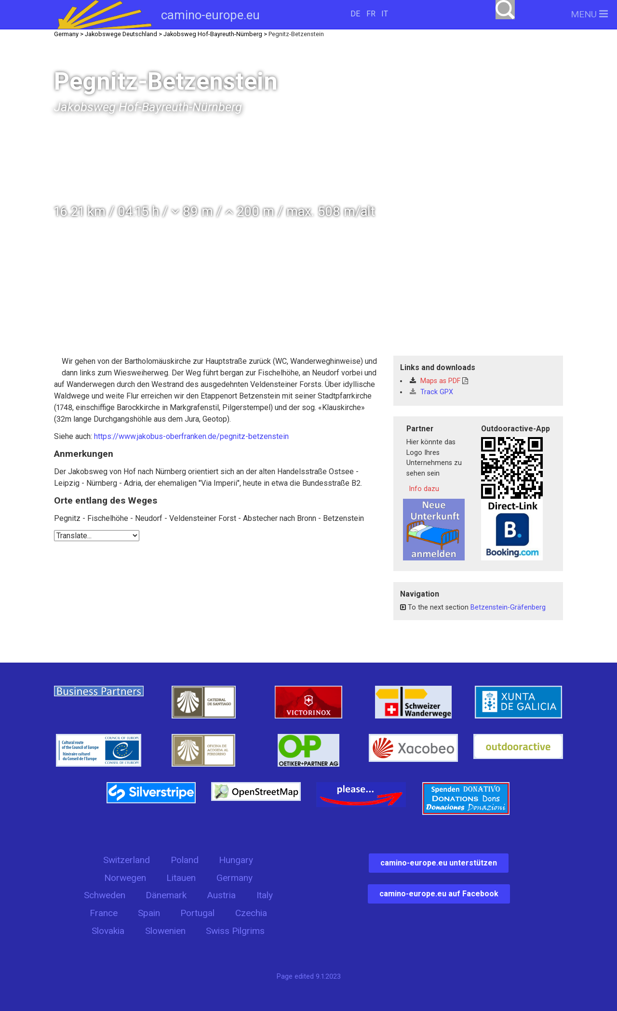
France (104, 912)
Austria (221, 895)
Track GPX (431, 392)
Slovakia (108, 930)
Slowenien (165, 930)
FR (371, 13)
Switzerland (126, 859)
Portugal (197, 912)
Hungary (236, 859)
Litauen (181, 877)
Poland (185, 859)
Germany (234, 877)
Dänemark (166, 895)
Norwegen (125, 877)
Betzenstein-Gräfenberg (508, 607)
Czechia (251, 912)
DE (355, 13)
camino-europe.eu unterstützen (438, 862)
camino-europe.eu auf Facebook (438, 893)
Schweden (104, 895)
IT (384, 13)
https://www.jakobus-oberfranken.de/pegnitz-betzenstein (191, 436)
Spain (149, 912)
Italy (264, 895)
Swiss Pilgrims (235, 930)
